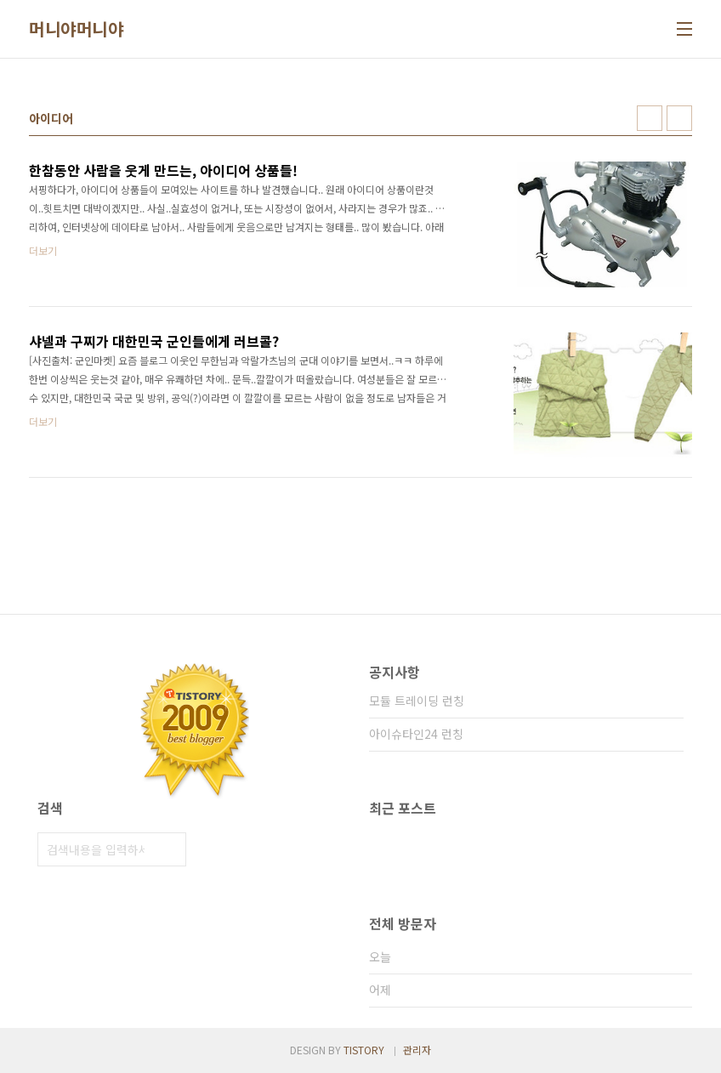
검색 (169, 849)
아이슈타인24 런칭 (416, 733)
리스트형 (679, 118)
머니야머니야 (76, 29)
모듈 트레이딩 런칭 (416, 700)
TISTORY (363, 1049)
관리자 (417, 1049)
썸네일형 (649, 118)
